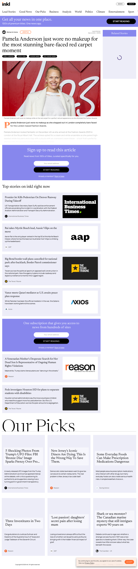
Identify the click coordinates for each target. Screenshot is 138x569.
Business (54, 12)
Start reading (121, 21)
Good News (25, 12)
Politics (89, 12)
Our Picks (40, 12)
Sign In (120, 4)
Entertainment (117, 12)
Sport (131, 12)
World (78, 12)
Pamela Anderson (8, 56)
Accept (129, 562)
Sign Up (131, 4)
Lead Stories (9, 12)
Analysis (66, 12)
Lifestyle (25, 32)
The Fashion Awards (50, 56)
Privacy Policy (89, 563)
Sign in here (59, 176)
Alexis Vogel (22, 56)
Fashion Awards (34, 56)
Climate (100, 12)
